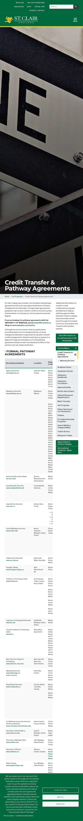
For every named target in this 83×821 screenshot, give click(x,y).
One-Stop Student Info (36, 3)
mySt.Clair (20, 3)
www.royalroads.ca (13, 687)
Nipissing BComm (67, 361)
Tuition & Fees (64, 432)
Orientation (19, 6)
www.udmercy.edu (13, 733)
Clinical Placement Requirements (65, 396)
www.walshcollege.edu (14, 765)
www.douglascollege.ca (15, 569)
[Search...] (61, 7)
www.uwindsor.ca (12, 752)
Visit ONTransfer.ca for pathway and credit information (67, 338)
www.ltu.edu (10, 622)
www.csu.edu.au (12, 560)
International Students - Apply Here (65, 450)
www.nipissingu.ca (13, 673)
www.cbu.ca (10, 506)
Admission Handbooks (62, 376)
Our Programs (17, 296)
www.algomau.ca (12, 373)
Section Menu (67, 348)
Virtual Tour (40, 6)
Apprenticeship (64, 387)
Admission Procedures (62, 382)
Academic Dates (64, 367)
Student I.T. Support (37, 10)
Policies (61, 415)
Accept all (60, 804)
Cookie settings (60, 790)
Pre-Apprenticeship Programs (66, 420)
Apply (29, 6)
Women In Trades (65, 435)
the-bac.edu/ (11, 479)
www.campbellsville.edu (15, 488)
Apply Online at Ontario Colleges (65, 443)
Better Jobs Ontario (66, 391)
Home (7, 296)
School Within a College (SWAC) (64, 426)
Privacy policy (9, 816)
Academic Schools (65, 371)
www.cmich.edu (12, 531)
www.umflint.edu (12, 742)
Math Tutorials (64, 401)
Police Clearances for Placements (65, 410)
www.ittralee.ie (12, 581)
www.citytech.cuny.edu (15, 664)
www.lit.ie (9, 634)
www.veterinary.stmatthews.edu (18, 726)
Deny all (60, 797)
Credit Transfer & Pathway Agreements (65, 354)
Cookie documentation (24, 816)
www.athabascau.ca (13, 393)
